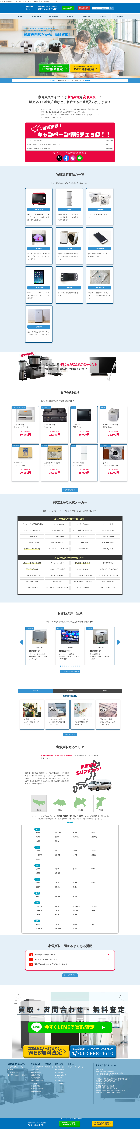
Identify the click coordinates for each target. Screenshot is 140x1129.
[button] (20, 642)
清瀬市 (75, 851)
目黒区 (75, 928)
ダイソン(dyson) (83, 587)
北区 (56, 851)
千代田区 (57, 887)
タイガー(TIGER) (108, 542)
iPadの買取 (34, 1083)
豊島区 (75, 887)
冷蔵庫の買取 (35, 1069)
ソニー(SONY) (83, 542)
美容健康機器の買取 (37, 1089)
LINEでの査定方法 (60, 1075)
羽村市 (57, 906)
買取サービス (36, 16)
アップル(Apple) (32, 569)
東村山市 (94, 906)
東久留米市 (76, 906)
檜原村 (93, 910)
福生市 (57, 914)
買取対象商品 (53, 16)
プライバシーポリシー (15, 1072)
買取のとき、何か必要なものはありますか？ (48, 959)
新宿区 (75, 869)
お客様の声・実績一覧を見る (70, 671)
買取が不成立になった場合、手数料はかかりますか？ (50, 964)
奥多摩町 (94, 837)
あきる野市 (58, 832)
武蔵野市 (39, 928)
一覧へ (87, 80)
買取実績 (70, 16)
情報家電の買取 (35, 1086)
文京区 (75, 914)
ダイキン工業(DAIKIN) (32, 549)
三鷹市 (57, 924)
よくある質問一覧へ (70, 975)
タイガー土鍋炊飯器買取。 (35, 140)
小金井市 (39, 855)
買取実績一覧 (49, 1067)
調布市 (38, 887)
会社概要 (120, 16)
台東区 (38, 882)
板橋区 (38, 837)
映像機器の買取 (35, 1075)
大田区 (38, 841)
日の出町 (76, 910)
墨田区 (38, 873)
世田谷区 (57, 873)
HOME (20, 16)
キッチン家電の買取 (37, 1067)
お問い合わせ (59, 1083)
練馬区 (75, 896)
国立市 (93, 851)
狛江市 (38, 859)
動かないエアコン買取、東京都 (74, 80)
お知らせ (103, 16)
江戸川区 (76, 837)
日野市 (57, 910)
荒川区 (93, 832)
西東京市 (57, 896)
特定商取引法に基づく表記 (16, 1075)
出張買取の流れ (59, 1067)
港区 (92, 924)
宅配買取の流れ (59, 1069)
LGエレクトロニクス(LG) (32, 563)
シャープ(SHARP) (108, 536)
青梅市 (57, 841)
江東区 (93, 855)
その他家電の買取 (36, 1091)
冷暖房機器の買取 (36, 1072)
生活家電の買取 (35, 1078)
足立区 (75, 832)
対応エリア (86, 16)
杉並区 (93, 869)
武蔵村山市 (58, 928)
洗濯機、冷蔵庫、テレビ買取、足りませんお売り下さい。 (45, 144)
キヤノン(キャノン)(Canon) (82, 530)
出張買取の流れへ (70, 734)
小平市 (75, 855)
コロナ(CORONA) (57, 536)
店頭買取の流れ (59, 1072)
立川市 (57, 882)
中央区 (93, 882)
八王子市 (39, 906)
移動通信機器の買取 (37, 1080)
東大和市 (39, 910)
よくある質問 (59, 1080)
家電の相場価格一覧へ (70, 490)
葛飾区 (38, 851)
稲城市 (57, 837)
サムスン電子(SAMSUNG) (83, 581)
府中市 (38, 914)
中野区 (38, 896)
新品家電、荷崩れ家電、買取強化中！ (38, 148)
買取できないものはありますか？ (44, 954)
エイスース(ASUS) (57, 575)
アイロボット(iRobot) (82, 563)
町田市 (38, 924)
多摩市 (75, 882)
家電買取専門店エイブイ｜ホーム (18, 1067)
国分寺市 (57, 855)
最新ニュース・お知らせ (75, 1067)
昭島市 (38, 832)
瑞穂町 (75, 924)
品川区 (38, 869)
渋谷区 (57, 869)
